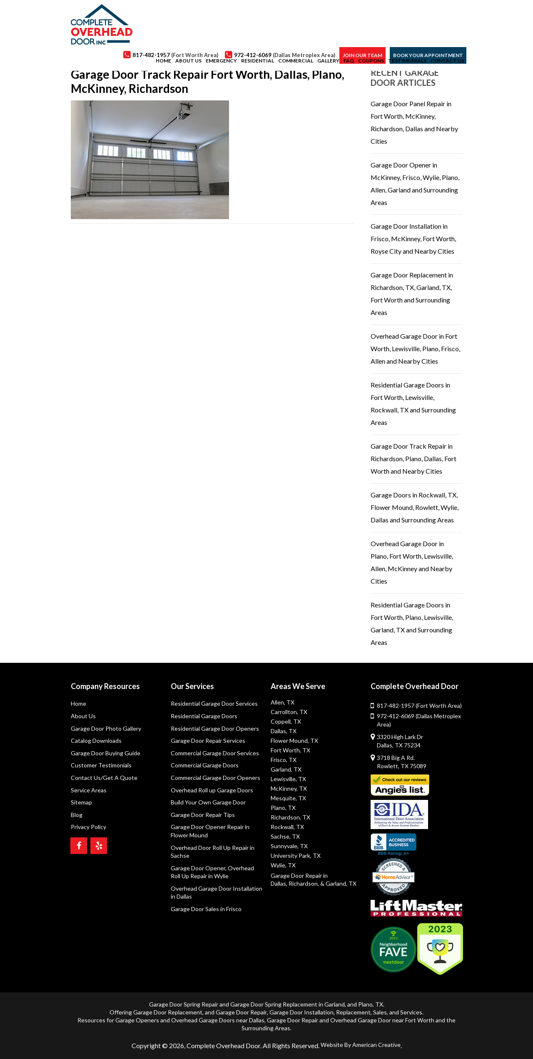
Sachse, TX (285, 836)
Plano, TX (283, 807)
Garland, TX (286, 769)
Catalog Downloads (96, 740)
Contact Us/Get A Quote (104, 777)
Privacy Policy (88, 826)
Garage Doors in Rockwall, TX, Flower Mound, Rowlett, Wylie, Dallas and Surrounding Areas (414, 507)
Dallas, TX (283, 730)
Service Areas (89, 790)
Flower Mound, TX (294, 740)
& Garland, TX (338, 883)
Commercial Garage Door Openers (215, 777)
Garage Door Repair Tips (203, 814)
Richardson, (304, 883)
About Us (83, 715)
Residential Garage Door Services (214, 703)
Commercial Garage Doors (205, 765)
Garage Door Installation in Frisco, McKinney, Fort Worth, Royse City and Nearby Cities (413, 238)
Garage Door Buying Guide (105, 753)
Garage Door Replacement (167, 1012)
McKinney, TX (289, 788)
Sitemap (81, 802)
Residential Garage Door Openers (215, 728)
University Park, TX (296, 855)
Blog (76, 814)
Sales (380, 1012)
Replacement (353, 1012)
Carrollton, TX (289, 711)
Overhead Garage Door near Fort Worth (382, 1020)
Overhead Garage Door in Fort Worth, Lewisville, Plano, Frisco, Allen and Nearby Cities (415, 348)
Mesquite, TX (288, 798)
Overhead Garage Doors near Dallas (217, 1020)
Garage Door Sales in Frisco (206, 908)
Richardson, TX (290, 817)
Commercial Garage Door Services (215, 753)
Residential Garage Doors (204, 715)
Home (78, 703)
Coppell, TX (286, 721)
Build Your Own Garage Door (208, 802)
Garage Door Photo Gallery (106, 728)
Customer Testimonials (101, 765)
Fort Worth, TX (290, 750)
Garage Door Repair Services (208, 740)
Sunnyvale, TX (289, 845)
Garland (334, 1004)
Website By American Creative (361, 1044)
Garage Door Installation (301, 1012)
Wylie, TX (283, 865)
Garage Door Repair (241, 1012)
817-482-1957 (419, 705)
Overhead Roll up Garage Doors (212, 790)
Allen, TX (282, 702)
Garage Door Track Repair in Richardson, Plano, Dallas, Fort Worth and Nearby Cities (413, 458)
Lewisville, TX (288, 778)
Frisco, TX (283, 759)
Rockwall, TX (287, 826)
